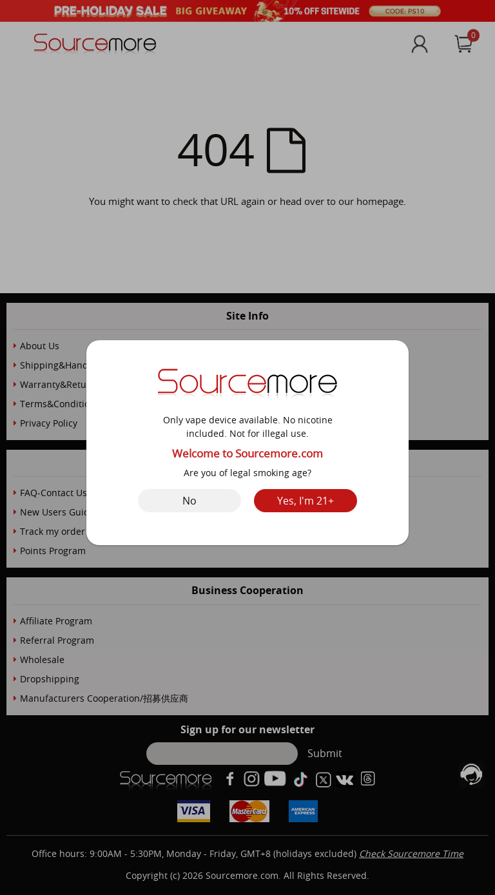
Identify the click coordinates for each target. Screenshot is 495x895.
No (189, 501)
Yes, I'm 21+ (305, 501)
